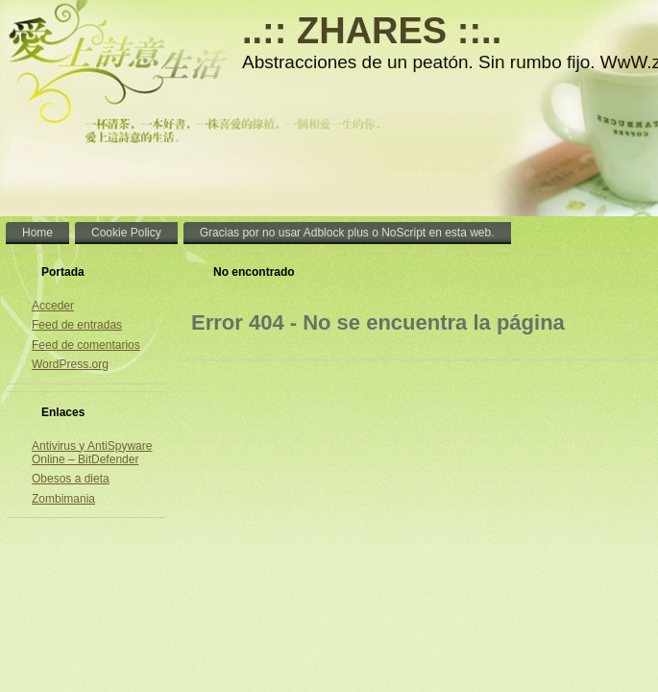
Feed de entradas (77, 325)
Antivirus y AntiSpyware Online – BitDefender (92, 452)
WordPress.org (70, 364)
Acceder (53, 305)
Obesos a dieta (71, 478)
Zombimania (63, 499)
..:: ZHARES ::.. (371, 31)
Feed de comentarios (86, 345)
